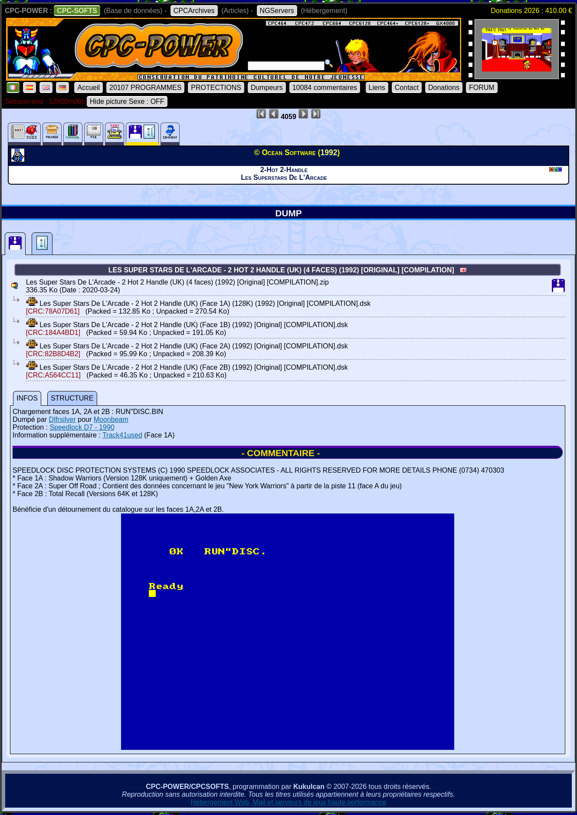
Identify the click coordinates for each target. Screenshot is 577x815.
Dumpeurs (267, 87)
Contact (407, 87)
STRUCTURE (72, 398)
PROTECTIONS (216, 87)
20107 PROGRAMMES (145, 87)
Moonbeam (111, 419)
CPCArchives (194, 10)
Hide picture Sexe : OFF (127, 101)
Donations (443, 87)
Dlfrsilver (62, 419)
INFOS (27, 398)
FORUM (482, 87)
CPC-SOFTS (77, 10)
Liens (377, 87)
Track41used (122, 435)
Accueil (88, 87)
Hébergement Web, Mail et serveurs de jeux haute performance (289, 802)
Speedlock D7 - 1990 (81, 427)
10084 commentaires (324, 87)
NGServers (277, 10)
